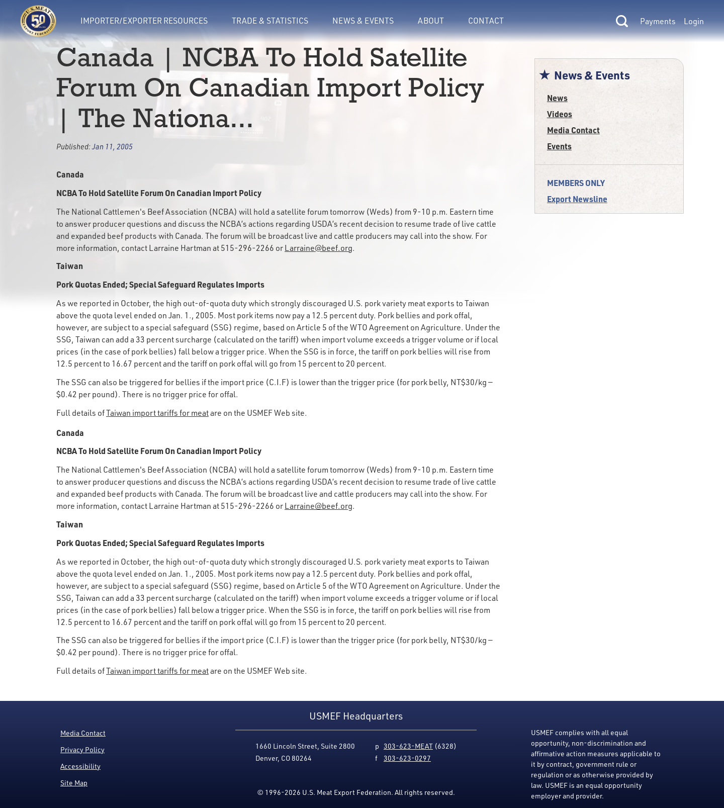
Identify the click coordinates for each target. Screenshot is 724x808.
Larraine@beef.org (318, 248)
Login (694, 21)
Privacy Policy (82, 749)
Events (559, 146)
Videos (559, 114)
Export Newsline (577, 199)
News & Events (363, 21)
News (557, 98)
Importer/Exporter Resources (144, 21)
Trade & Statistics (270, 21)
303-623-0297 (407, 758)
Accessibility (80, 766)
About (431, 21)
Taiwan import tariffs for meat (157, 413)
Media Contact (573, 130)
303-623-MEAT (408, 746)
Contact (486, 21)
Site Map (73, 782)
